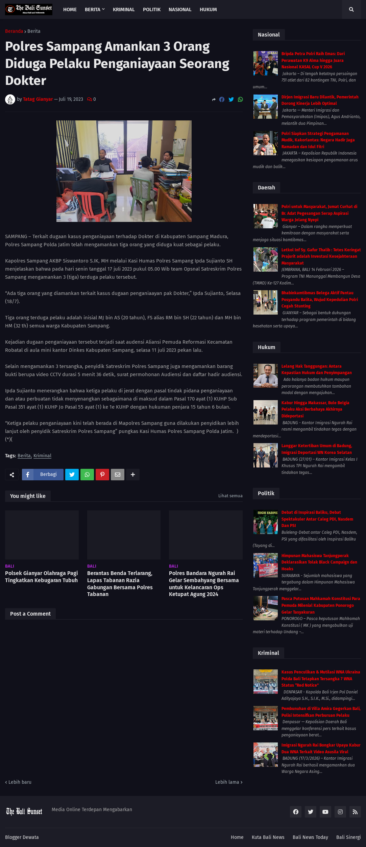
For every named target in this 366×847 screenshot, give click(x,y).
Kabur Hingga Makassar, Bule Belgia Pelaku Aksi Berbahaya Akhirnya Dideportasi (315, 409)
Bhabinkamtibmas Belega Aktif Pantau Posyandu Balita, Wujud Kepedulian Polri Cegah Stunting (320, 299)
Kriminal (42, 456)
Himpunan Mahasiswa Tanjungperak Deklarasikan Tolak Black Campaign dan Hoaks (319, 562)
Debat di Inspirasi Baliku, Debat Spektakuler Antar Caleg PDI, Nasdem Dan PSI (317, 519)
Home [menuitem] (70, 9)
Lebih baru (19, 782)
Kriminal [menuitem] (124, 9)
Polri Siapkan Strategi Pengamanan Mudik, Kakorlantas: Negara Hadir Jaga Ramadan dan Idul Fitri (318, 140)
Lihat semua (230, 495)
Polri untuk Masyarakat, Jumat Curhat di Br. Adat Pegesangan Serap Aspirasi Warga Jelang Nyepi (319, 213)
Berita (34, 31)
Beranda (14, 31)
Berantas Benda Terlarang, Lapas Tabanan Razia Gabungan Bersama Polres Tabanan (120, 583)
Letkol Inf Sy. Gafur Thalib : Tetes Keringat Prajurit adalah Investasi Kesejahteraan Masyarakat (321, 257)
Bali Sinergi (348, 837)
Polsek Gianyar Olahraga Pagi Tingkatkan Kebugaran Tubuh (41, 576)
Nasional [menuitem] (180, 9)
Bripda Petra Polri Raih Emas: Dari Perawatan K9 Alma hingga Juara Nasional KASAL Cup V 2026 (313, 60)
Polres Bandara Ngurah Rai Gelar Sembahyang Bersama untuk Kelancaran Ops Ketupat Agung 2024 (204, 583)
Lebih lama (227, 782)
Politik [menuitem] (152, 9)
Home (237, 837)
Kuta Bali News (268, 837)
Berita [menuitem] (92, 9)
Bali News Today (310, 837)
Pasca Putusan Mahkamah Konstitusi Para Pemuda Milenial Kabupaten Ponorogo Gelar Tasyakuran (321, 605)
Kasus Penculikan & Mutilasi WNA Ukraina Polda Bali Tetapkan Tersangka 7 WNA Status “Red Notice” (321, 679)
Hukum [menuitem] (208, 9)
